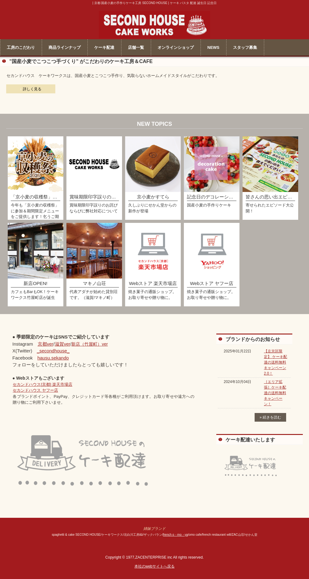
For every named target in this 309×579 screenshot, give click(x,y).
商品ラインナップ (65, 47)
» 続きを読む (270, 417)
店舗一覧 (136, 47)
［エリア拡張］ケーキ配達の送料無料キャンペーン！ (275, 393)
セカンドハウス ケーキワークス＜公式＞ (154, 23)
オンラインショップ (176, 47)
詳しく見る (32, 89)
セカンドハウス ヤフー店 (35, 390)
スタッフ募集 (245, 47)
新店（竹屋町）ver (89, 344)
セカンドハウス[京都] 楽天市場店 (42, 384)
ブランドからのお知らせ (253, 339)
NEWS (213, 47)
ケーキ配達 (104, 47)
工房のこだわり (21, 47)
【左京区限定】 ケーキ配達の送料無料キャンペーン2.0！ (275, 362)
